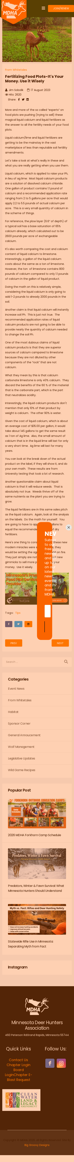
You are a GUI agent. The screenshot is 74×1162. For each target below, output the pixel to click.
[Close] (69, 548)
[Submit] (37, 606)
